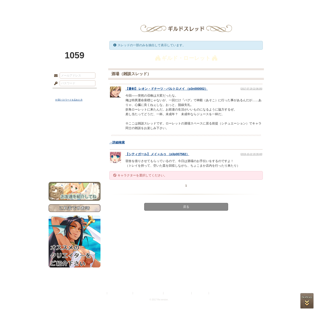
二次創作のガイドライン (178, 293)
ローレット (127, 5)
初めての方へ (74, 160)
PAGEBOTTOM (307, 301)
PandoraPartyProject (74, 24)
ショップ (221, 5)
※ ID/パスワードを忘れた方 (69, 100)
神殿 (96, 5)
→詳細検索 (117, 142)
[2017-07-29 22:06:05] (251, 89)
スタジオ (190, 5)
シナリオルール (74, 142)
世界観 (74, 120)
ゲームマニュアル (74, 136)
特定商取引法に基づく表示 (148, 293)
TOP (65, 5)
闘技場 (253, 5)
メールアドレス (55, 76)
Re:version (216, 293)
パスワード (55, 83)
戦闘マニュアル (74, 153)
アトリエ (159, 5)
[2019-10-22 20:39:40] (251, 154)
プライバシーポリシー (120, 293)
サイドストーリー (74, 128)
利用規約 (101, 293)
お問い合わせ (74, 168)
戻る (186, 206)
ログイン (63, 92)
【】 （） (166, 88)
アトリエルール (74, 148)
